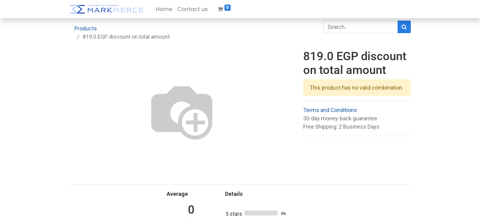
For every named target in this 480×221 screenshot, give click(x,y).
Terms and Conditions (330, 110)
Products (85, 28)
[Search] (404, 27)
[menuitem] (164, 9)
